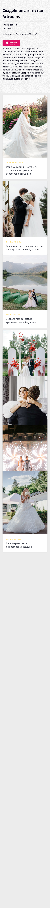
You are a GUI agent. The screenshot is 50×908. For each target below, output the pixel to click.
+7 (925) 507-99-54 (10, 25)
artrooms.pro (8, 28)
